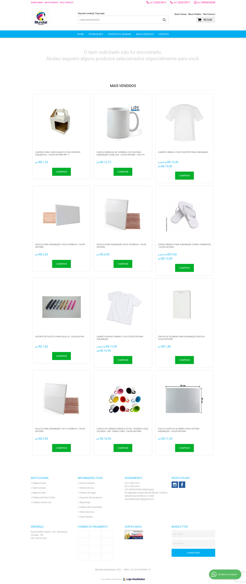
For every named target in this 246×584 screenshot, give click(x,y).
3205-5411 (158, 2)
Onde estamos (87, 511)
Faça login (100, 13)
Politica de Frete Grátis (44, 497)
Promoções (96, 34)
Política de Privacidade (91, 507)
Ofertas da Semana (119, 34)
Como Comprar (87, 483)
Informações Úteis (90, 478)
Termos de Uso (87, 487)
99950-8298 (206, 2)
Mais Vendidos (145, 34)
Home (80, 34)
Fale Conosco (66, 2)
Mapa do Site (39, 492)
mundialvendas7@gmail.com (139, 499)
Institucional (40, 478)
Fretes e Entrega (88, 492)
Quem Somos (37, 2)
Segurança (85, 502)
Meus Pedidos (51, 2)
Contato (163, 34)
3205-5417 (182, 2)
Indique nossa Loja (42, 502)
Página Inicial (39, 483)
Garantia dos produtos (91, 497)
